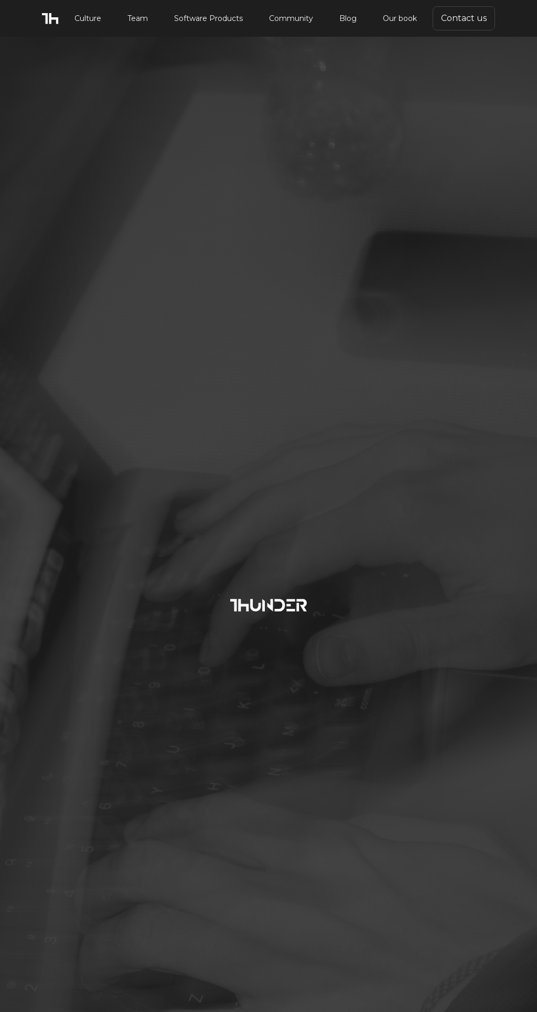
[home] (50, 18)
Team (137, 18)
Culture (87, 18)
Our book (400, 18)
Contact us (464, 18)
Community (291, 18)
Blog (348, 18)
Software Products (208, 18)
